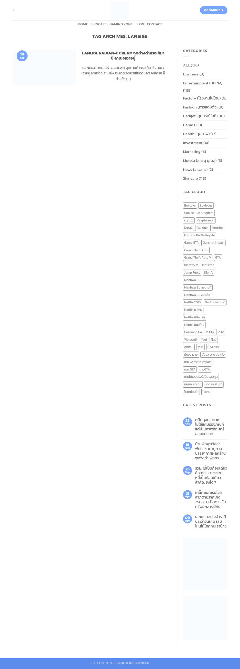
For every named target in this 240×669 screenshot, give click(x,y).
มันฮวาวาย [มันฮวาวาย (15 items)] (191, 354)
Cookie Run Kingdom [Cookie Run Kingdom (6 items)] (198, 212)
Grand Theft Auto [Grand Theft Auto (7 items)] (196, 250)
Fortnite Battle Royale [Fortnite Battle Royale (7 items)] (199, 235)
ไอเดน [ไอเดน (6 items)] (206, 391)
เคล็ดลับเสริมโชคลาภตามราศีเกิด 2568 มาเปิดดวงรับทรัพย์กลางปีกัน (210, 499)
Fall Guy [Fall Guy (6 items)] (202, 227)
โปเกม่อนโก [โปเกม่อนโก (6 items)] (191, 391)
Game (188, 125)
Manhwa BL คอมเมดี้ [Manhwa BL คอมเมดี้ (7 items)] (197, 287)
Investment (192, 143)
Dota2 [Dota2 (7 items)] (188, 227)
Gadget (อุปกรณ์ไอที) (200, 116)
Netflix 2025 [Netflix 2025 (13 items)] (192, 302)
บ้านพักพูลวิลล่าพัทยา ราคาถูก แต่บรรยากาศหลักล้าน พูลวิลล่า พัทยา (210, 451)
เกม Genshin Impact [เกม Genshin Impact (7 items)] (198, 361)
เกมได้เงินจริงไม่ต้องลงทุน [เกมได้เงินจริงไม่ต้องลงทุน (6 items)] (201, 376)
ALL (186, 65)
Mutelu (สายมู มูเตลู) (200, 161)
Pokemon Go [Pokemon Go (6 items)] (193, 332)
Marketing (191, 152)
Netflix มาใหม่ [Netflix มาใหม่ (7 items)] (193, 309)
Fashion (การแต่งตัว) (200, 107)
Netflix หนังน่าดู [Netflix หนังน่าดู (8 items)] (194, 317)
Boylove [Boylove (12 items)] (190, 205)
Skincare (99, 24)
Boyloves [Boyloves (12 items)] (206, 205)
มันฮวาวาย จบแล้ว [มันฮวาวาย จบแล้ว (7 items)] (213, 354)
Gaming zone (121, 24)
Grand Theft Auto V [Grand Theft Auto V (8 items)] (197, 257)
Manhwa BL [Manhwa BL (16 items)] (192, 280)
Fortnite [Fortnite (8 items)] (217, 227)
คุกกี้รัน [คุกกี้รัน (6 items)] (188, 347)
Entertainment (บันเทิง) (202, 83)
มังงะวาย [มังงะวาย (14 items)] (213, 347)
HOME (83, 24)
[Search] (14, 10)
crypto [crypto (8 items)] (188, 220)
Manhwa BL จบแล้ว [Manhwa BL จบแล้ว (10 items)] (197, 294)
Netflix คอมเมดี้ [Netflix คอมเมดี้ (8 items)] (215, 302)
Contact (154, 24)
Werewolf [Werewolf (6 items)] (190, 339)
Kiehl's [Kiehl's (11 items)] (208, 272)
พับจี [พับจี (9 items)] (200, 347)
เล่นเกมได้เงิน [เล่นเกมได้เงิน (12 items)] (192, 384)
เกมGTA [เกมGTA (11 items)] (204, 369)
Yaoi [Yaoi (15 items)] (204, 339)
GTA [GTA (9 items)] (218, 257)
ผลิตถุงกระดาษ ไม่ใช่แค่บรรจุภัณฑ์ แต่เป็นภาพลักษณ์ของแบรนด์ (209, 426)
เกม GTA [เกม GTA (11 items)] (189, 369)
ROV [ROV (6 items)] (221, 332)
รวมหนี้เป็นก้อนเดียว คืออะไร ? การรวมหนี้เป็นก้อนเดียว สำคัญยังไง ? (211, 475)
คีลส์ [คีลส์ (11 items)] (214, 339)
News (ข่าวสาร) (195, 170)
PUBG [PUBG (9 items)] (210, 332)
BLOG (139, 24)
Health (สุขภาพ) (196, 134)
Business (191, 74)
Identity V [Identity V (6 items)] (191, 265)
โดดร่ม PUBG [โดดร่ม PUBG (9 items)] (213, 384)
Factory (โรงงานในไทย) (202, 98)
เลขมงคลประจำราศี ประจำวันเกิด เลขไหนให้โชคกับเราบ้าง (211, 521)
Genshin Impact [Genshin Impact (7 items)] (213, 242)
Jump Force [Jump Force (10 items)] (192, 272)
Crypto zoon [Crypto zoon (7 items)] (205, 220)
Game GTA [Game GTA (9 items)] (191, 242)
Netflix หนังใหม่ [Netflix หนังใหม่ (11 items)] (194, 324)
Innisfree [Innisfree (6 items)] (208, 265)
